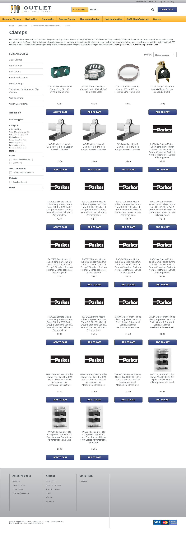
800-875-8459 (141, 1)
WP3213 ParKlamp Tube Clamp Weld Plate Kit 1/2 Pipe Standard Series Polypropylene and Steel (162, 378)
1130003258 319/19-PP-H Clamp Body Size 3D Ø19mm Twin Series (59, 89)
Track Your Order (53, 489)
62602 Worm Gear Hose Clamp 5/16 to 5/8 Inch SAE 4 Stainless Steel (93, 89)
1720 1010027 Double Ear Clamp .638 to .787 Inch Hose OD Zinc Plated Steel (127, 89)
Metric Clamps (16, 83)
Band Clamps (15, 65)
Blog (172, 1)
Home (11, 25)
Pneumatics (48, 19)
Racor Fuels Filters (17, 148)
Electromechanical (90, 19)
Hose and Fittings (11, 19)
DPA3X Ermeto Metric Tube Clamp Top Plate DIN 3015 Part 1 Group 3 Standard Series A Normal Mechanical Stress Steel (59, 379)
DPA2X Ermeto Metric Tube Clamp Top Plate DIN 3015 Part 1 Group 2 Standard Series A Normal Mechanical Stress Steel (162, 322)
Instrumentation (113, 19)
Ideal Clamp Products (21, 159)
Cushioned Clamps (18, 77)
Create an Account (53, 485)
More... (157, 19)
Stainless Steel (18, 182)
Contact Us (152, 1)
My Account (164, 1)
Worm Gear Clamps (18, 103)
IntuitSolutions (37, 523)
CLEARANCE (15, 129)
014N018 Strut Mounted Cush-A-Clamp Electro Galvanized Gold (162, 89)
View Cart (167, 9)
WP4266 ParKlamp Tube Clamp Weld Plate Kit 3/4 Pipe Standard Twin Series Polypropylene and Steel (60, 436)
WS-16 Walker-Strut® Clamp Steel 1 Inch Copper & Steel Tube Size (59, 147)
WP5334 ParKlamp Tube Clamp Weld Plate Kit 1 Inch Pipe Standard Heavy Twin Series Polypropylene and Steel (94, 437)
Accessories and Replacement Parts (45, 25)
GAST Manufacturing (138, 19)
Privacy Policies (57, 521)
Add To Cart (60, 111)
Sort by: (148, 55)
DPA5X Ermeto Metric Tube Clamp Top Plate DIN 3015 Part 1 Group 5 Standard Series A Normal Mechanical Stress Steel (128, 379)
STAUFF (15, 163)
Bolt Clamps (15, 71)
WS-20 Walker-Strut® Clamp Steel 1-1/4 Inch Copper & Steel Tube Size (93, 147)
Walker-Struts (16, 98)
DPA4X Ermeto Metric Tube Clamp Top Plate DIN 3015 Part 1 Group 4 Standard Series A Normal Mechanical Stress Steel (93, 379)
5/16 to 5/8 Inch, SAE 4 (21, 172)
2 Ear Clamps (15, 59)
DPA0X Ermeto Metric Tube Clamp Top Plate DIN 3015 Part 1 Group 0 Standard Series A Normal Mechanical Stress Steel (128, 322)
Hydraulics (31, 19)
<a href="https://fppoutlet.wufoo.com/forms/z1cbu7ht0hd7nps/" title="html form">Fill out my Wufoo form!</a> (145, 502)
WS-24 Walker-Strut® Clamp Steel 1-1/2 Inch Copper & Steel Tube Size (127, 147)
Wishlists (49, 497)
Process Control (67, 19)
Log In (48, 493)
